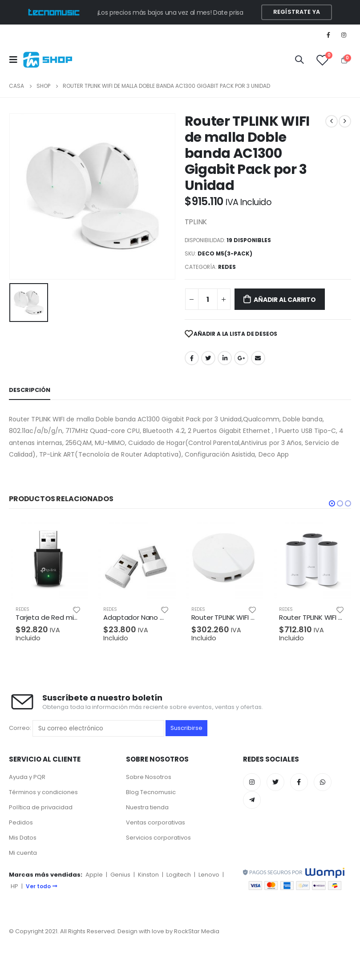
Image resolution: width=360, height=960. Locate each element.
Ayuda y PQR (27, 777)
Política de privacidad (41, 807)
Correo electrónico (258, 358)
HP (14, 886)
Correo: (86, 728)
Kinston (148, 874)
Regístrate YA (296, 12)
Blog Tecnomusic (151, 792)
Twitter (208, 358)
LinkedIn (225, 358)
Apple (94, 874)
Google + (241, 358)
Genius (120, 874)
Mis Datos (22, 837)
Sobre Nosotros (148, 777)
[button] (332, 503)
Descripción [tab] (29, 390)
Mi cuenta (23, 853)
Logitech (178, 874)
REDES (227, 267)
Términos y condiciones (43, 792)
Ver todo (41, 886)
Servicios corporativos (158, 837)
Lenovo (208, 874)
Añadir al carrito (285, 299)
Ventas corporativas (155, 822)
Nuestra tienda (147, 807)
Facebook (192, 358)
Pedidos (21, 822)
